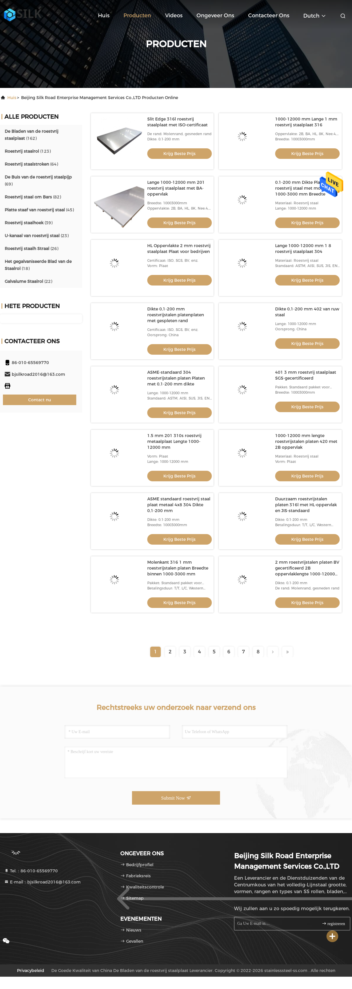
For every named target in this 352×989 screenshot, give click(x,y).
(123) (28, 151)
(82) (33, 197)
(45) (39, 210)
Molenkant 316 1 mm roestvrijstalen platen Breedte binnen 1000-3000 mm (177, 568)
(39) (29, 222)
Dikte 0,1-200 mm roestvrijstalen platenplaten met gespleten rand (175, 314)
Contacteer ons (268, 15)
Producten (137, 15)
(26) (31, 248)
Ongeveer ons (215, 15)
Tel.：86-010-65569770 (31, 871)
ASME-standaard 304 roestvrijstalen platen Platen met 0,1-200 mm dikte (176, 378)
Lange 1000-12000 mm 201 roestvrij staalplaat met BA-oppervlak (176, 188)
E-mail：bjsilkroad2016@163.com (42, 882)
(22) (28, 281)
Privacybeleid (30, 970)
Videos (173, 15)
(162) (31, 135)
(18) (38, 265)
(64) (31, 164)
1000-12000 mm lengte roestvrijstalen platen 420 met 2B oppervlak (306, 441)
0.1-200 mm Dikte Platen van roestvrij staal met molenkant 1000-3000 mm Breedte (305, 188)
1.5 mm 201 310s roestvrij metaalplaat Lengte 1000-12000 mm (174, 441)
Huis (103, 15)
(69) (38, 180)
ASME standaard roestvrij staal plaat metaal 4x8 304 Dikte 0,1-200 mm (178, 504)
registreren (333, 923)
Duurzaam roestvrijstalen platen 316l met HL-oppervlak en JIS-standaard (306, 504)
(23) (37, 235)
